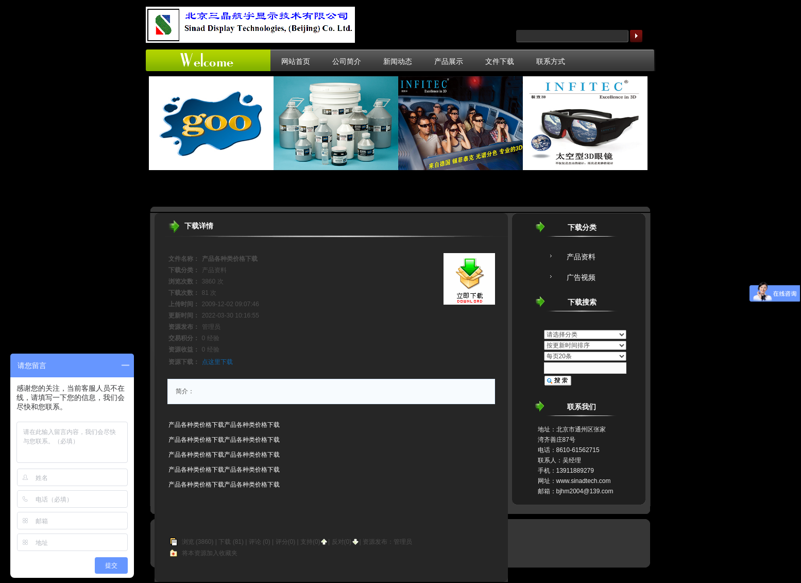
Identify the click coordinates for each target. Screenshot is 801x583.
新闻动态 (397, 61)
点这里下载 (217, 361)
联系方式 (550, 61)
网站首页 (295, 61)
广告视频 (581, 277)
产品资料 (581, 257)
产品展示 (448, 61)
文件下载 (499, 61)
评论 (255, 541)
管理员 (403, 541)
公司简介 (346, 61)
